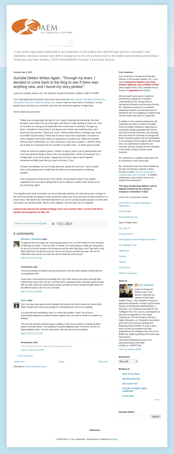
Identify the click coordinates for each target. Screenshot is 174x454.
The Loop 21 (124, 228)
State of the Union (131, 374)
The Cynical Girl (130, 383)
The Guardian (125, 211)
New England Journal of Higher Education (137, 239)
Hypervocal (124, 251)
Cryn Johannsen (146, 285)
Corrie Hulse (128, 396)
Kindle (146, 90)
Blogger (114, 439)
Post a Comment (25, 356)
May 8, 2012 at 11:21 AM (32, 333)
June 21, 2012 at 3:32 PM (32, 350)
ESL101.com (124, 267)
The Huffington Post (128, 245)
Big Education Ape (131, 379)
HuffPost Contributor (128, 273)
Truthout (122, 256)
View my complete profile (130, 349)
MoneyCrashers (126, 234)
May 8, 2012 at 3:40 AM (31, 291)
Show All (158, 400)
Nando (24, 300)
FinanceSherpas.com (128, 217)
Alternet (122, 262)
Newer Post (19, 362)
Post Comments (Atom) (36, 366)
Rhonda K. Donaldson (31, 239)
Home (61, 362)
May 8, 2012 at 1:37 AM (31, 258)
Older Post (103, 362)
